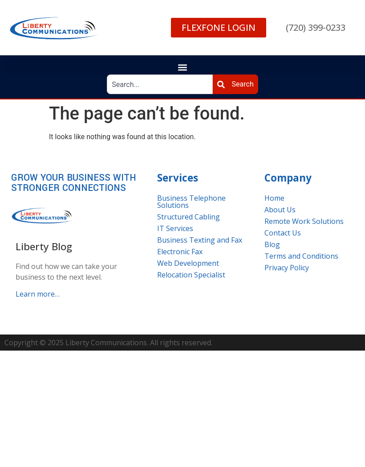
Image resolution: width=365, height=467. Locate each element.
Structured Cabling (188, 217)
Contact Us (282, 233)
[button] (182, 67)
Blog (272, 244)
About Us (280, 210)
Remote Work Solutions (304, 221)
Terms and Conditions (301, 256)
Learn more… (38, 294)
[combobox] (159, 84)
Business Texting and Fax (199, 240)
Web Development (188, 263)
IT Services (175, 228)
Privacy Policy (286, 268)
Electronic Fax (180, 251)
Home (274, 198)
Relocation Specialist (191, 275)
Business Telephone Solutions (191, 201)
